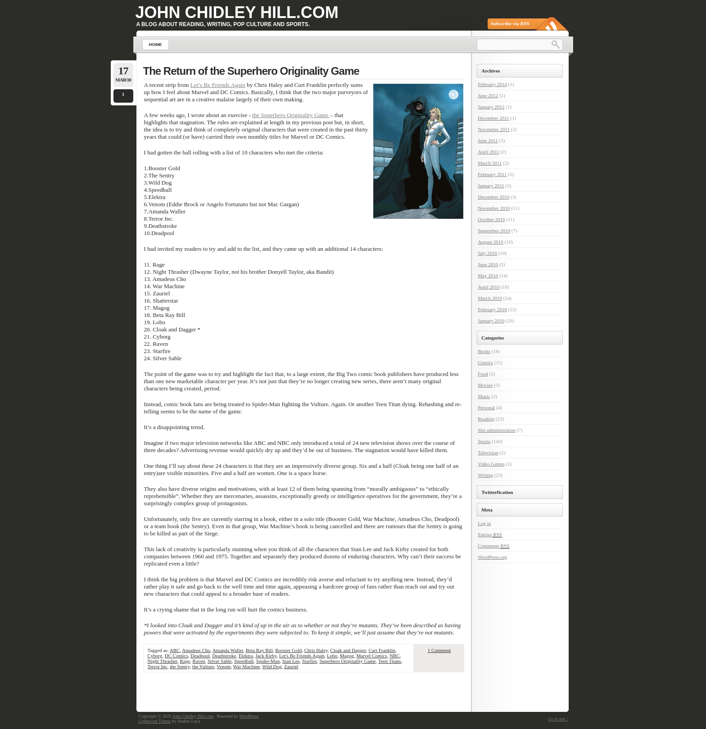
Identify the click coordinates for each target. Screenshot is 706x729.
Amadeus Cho (196, 650)
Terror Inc (157, 666)
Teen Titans (389, 661)
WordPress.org (492, 557)
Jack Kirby (265, 655)
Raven (198, 661)
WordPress (248, 716)
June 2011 (488, 140)
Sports (484, 441)
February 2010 (492, 309)
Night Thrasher (162, 661)
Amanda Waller (228, 650)
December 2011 (493, 118)
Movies (485, 385)
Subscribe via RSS (510, 23)
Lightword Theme (155, 721)
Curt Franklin (381, 650)
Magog (347, 655)
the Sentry (180, 666)
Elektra (246, 655)
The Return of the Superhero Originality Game (251, 71)
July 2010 (487, 253)
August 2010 (490, 242)
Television (488, 452)
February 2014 (492, 84)
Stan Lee (291, 661)
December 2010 (493, 196)
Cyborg (155, 655)
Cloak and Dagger (348, 650)
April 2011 (488, 151)
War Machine (246, 666)
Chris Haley (316, 650)
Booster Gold (288, 650)
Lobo (332, 655)
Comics (485, 362)
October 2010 (491, 219)
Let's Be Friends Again (302, 655)
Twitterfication (497, 492)
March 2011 (490, 163)
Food (483, 373)
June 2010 (488, 264)
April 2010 (488, 287)
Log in (484, 523)
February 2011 (492, 174)
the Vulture (203, 666)
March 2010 (490, 298)
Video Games (491, 463)
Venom (224, 666)
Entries (490, 535)
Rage (185, 661)
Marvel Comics (371, 655)
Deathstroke (224, 655)
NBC (394, 655)
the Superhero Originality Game (291, 115)
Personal (486, 407)
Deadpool (200, 655)
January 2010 (491, 320)
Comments (493, 546)
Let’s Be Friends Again (217, 85)
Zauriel (291, 666)
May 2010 (488, 275)
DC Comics (176, 655)
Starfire (309, 661)
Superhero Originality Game (347, 661)
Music (484, 396)
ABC (175, 650)
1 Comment (439, 650)
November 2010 (494, 208)
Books (484, 351)
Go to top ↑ (558, 718)
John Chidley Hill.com (237, 12)
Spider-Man (268, 661)
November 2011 (494, 129)
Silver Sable (219, 661)
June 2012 (488, 95)
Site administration (496, 430)
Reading (486, 418)
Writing (485, 475)
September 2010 (494, 230)
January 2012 (491, 106)
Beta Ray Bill (259, 650)
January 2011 (491, 185)
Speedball (243, 661)
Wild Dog (271, 666)
